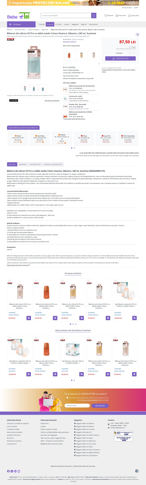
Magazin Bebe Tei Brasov (84, 426)
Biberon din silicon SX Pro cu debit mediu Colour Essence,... (20, 306)
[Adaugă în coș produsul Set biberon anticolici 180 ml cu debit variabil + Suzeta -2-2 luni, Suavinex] (81, 374)
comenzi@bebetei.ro (117, 428)
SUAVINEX (71, 67)
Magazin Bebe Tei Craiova (84, 429)
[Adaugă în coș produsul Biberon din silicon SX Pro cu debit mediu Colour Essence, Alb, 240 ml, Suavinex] (108, 318)
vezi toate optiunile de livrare (74, 119)
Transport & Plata (13, 429)
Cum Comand (12, 426)
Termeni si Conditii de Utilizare (18, 423)
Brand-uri (10, 438)
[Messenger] (11, 471)
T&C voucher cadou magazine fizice (53, 438)
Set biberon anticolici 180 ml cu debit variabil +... (73, 362)
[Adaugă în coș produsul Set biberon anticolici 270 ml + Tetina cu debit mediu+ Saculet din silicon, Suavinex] (134, 318)
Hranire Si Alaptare (33, 29)
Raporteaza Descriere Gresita (18, 265)
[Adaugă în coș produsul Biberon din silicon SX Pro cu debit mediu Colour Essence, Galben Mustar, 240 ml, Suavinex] (81, 318)
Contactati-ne (12, 444)
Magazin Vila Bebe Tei (83, 432)
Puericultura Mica (20, 29)
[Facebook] (8, 471)
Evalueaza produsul (69, 42)
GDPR (136, 8)
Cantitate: (119, 53)
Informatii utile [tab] (35, 164)
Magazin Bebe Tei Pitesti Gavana (86, 435)
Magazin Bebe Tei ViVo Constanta (87, 450)
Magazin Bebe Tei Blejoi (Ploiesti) (86, 452)
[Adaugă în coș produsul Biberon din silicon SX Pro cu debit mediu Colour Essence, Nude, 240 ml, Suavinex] (28, 318)
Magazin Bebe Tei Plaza (83, 438)
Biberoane (45, 29)
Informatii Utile (127, 8)
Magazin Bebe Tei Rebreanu (85, 441)
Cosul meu (121, 15)
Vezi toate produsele (52, 100)
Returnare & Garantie (14, 432)
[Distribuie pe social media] (137, 34)
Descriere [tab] (12, 164)
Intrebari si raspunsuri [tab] (53, 164)
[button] (71, 148)
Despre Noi (45, 423)
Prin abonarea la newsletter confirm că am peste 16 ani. (89, 398)
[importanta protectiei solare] (73, 3)
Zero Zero (118, 315)
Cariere (43, 426)
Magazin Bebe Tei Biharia (84, 423)
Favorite (109, 15)
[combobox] (65, 15)
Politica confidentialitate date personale (55, 432)
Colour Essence (73, 70)
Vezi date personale (93, 400)
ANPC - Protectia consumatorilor (52, 441)
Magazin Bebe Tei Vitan (83, 447)
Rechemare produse (14, 441)
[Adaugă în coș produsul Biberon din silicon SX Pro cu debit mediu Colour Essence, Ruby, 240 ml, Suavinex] (55, 318)
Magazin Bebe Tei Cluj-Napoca (86, 455)
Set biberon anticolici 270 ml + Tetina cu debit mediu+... (126, 305)
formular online (57, 444)
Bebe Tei (9, 29)
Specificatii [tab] (22, 164)
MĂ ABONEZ (100, 406)
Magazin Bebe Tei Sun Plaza (85, 444)
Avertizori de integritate (49, 435)
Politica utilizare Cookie (49, 429)
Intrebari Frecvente (14, 435)
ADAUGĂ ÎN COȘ (120, 58)
